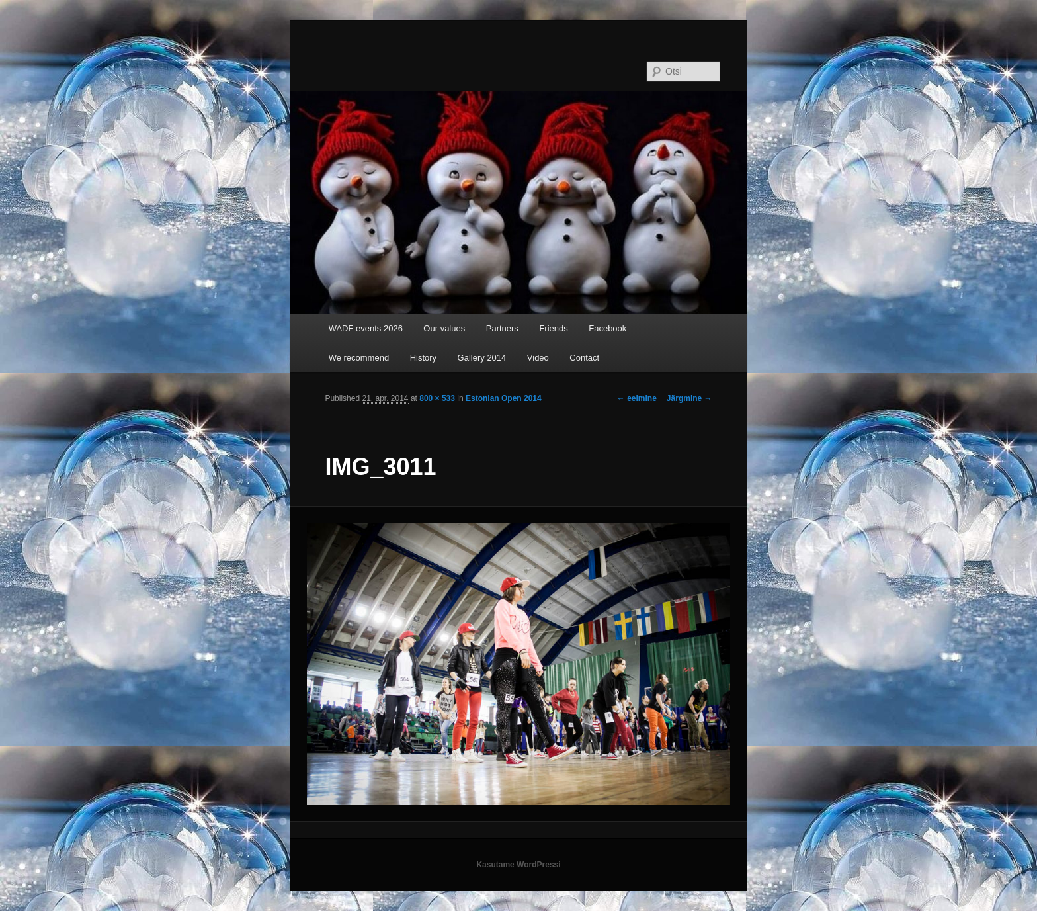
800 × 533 (437, 398)
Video (538, 358)
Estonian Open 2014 (504, 398)
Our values (444, 328)
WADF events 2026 (366, 328)
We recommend (359, 358)
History (423, 358)
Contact (584, 358)
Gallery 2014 (482, 358)
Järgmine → (689, 398)
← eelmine (637, 398)
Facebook (607, 328)
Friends (553, 328)
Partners (502, 328)
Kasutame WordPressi (518, 864)
